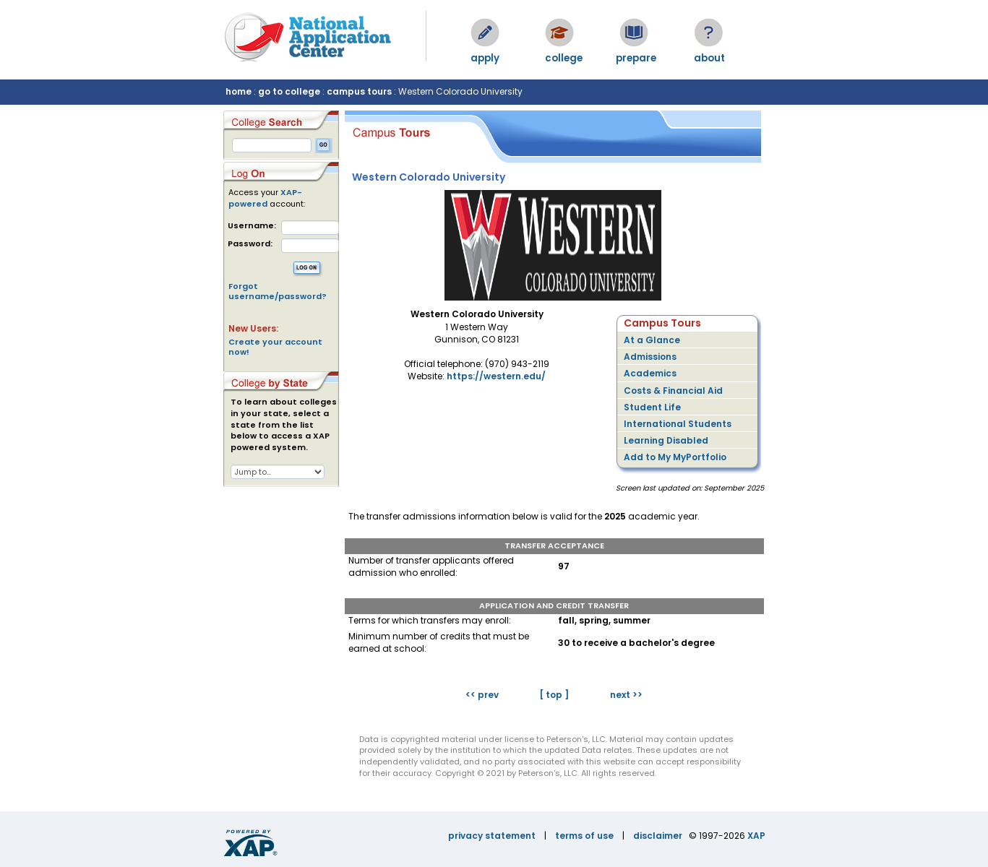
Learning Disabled (666, 440)
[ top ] (554, 695)
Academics (650, 373)
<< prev (482, 695)
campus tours (359, 91)
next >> (626, 695)
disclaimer (657, 835)
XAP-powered (265, 198)
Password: (250, 244)
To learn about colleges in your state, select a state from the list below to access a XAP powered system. (284, 425)
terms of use (584, 835)
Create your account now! (275, 347)
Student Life (652, 407)
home (238, 91)
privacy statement (492, 835)
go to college (289, 91)
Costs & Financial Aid (673, 390)
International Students (677, 424)
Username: (252, 226)
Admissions (650, 356)
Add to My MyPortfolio (675, 457)
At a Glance (652, 340)
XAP (756, 835)
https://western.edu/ (496, 376)
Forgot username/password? (277, 291)
